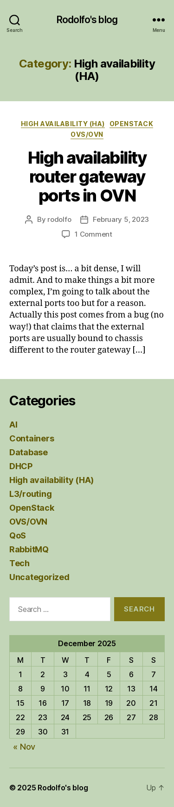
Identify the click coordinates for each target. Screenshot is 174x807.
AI (13, 424)
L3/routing (30, 494)
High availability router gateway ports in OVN (87, 176)
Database (28, 452)
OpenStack (132, 124)
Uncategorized (39, 577)
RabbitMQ (29, 549)
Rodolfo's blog (87, 19)
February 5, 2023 (121, 219)
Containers (31, 438)
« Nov (24, 747)
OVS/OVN (87, 134)
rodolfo (59, 219)
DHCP (20, 466)
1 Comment (93, 234)
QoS (17, 535)
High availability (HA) (63, 124)
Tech (19, 563)
